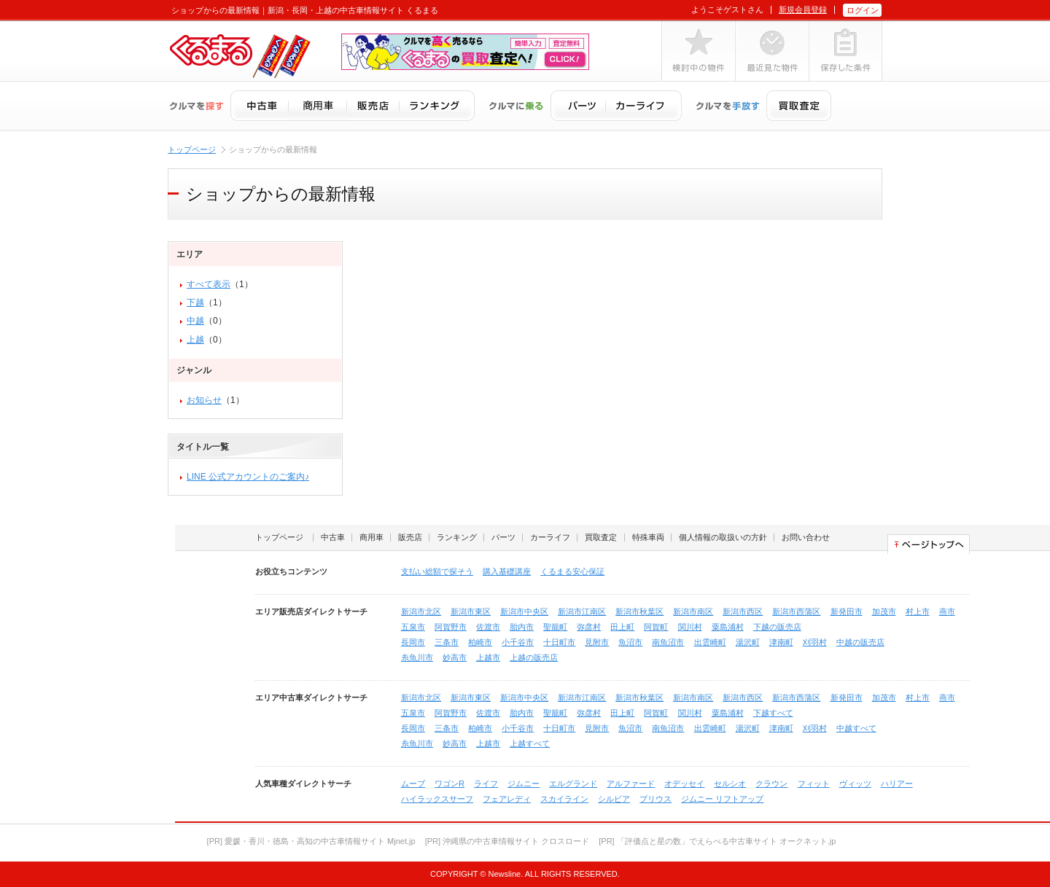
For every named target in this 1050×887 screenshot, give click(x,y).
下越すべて (773, 712)
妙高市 (455, 657)
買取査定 (601, 537)
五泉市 (413, 626)
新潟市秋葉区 (639, 611)
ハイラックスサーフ (437, 798)
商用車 (371, 537)
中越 (195, 321)
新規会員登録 (803, 9)
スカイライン (564, 798)
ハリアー (897, 783)
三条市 (447, 642)
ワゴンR (449, 783)
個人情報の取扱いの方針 (723, 537)
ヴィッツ (855, 783)
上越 (195, 340)
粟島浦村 (728, 626)
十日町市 (559, 642)
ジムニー (524, 783)
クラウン (771, 783)
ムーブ (413, 783)
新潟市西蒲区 (796, 611)
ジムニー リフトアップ (722, 798)
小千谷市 (518, 642)
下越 (195, 302)
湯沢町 (748, 642)
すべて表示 (208, 284)
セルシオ (730, 783)
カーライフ (550, 537)
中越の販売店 (860, 642)
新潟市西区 (743, 611)
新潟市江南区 (582, 611)
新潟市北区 (421, 611)
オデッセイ (684, 783)
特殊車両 (648, 537)
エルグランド (573, 783)
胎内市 (522, 626)
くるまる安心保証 (572, 571)
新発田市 (847, 611)
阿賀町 (656, 626)
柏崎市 (480, 642)
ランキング (457, 537)
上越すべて (530, 743)
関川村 (690, 626)
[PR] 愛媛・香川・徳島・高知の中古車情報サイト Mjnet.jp (311, 841)
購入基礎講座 (507, 571)
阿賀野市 (451, 626)
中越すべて (856, 728)
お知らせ (204, 400)
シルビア (614, 798)
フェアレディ (507, 798)
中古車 (333, 537)
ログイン (863, 10)
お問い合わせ (806, 537)
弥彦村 (589, 626)
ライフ (486, 783)
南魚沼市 (668, 642)
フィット (814, 783)
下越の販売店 (777, 626)
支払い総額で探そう (437, 571)
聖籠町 (555, 626)
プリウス (655, 798)
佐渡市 (488, 626)
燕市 (947, 611)
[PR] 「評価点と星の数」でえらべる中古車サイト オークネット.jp (717, 841)
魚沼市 (630, 642)
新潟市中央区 (524, 611)
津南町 (781, 642)
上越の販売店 (534, 657)
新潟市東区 (471, 611)
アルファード (631, 783)
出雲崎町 (710, 642)
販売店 (410, 537)
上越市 (488, 657)
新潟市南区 (693, 611)
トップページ (192, 149)
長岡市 (413, 642)
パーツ (503, 537)
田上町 (622, 626)
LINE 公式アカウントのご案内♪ (248, 477)
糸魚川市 (417, 657)
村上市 (918, 611)
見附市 (597, 642)
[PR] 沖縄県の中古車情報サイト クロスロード (507, 841)
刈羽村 (815, 642)
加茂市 (884, 611)
